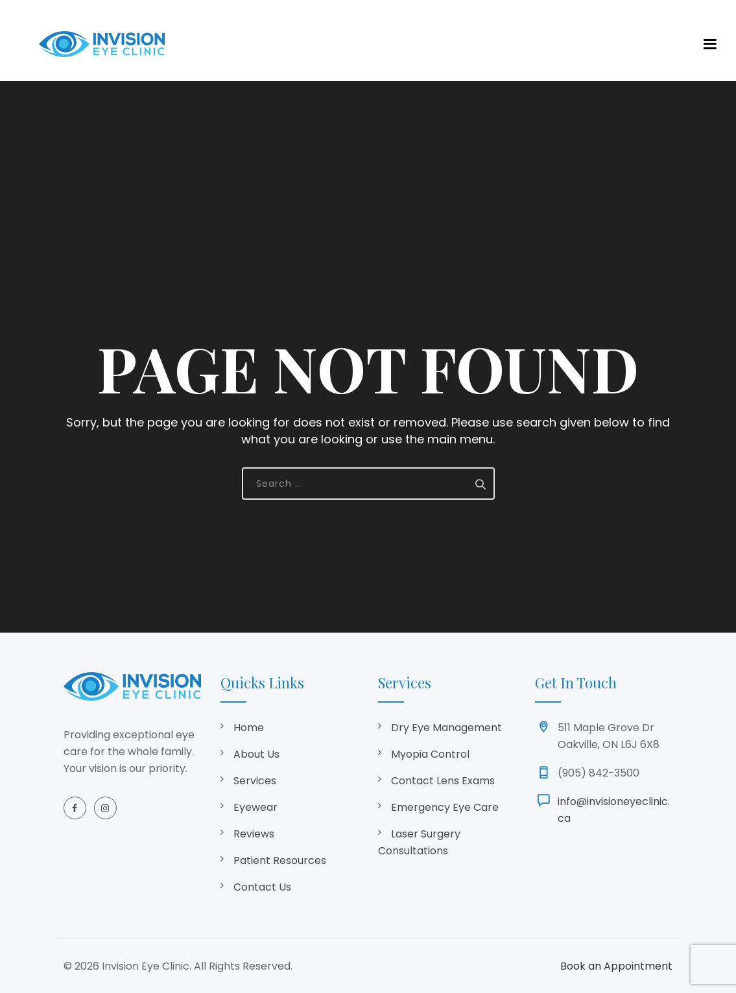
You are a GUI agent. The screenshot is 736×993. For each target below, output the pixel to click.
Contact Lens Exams (443, 780)
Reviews (253, 833)
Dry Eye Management (446, 727)
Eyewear (255, 807)
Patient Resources (279, 860)
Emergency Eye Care (445, 807)
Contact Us (262, 887)
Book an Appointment (616, 966)
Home (248, 727)
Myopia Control (430, 754)
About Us (256, 754)
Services (254, 780)
